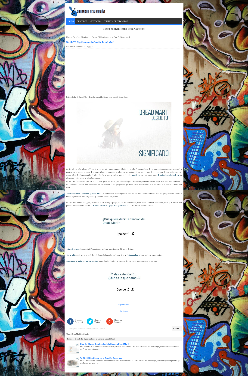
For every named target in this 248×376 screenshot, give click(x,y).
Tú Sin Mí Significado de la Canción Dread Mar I (101, 358)
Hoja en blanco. (124, 305)
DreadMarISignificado (81, 37)
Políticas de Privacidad (116, 21)
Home (68, 37)
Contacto (95, 21)
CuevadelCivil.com (176, 374)
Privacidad (75, 374)
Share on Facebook (79, 321)
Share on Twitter (98, 321)
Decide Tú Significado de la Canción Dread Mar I (90, 42)
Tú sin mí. (124, 311)
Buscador (82, 21)
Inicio (71, 21)
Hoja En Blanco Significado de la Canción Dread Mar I (104, 344)
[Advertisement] (124, 71)
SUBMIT (177, 329)
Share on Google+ (118, 321)
